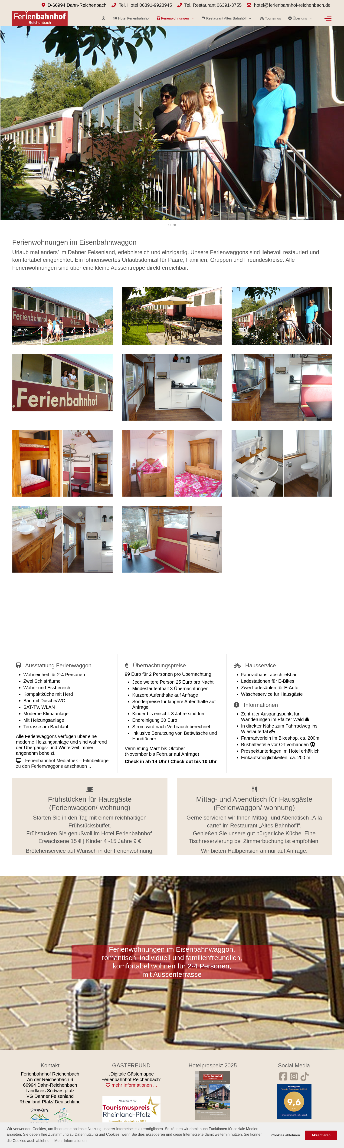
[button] (62, 316)
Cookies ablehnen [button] (285, 1135)
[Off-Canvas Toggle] (327, 18)
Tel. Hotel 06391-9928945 (145, 5)
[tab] (169, 225)
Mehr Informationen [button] (70, 1141)
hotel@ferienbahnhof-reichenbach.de (292, 5)
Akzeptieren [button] (321, 1135)
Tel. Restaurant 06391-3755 (213, 5)
